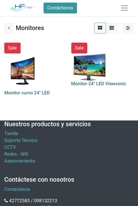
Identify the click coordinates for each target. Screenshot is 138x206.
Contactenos (17, 189)
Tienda (11, 133)
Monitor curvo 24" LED (27, 93)
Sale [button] (12, 48)
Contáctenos (60, 8)
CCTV (10, 147)
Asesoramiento (19, 161)
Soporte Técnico (21, 140)
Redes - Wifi (16, 154)
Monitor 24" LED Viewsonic (99, 83)
